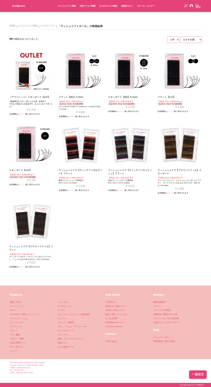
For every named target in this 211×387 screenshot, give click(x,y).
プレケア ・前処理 (66, 322)
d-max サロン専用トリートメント (25, 314)
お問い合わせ (111, 341)
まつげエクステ (47, 25)
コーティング (16, 326)
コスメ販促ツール (66, 346)
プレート (14, 330)
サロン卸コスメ (17, 346)
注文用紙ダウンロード (115, 322)
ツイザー (62, 310)
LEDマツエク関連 (87, 13)
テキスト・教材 (17, 338)
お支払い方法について (115, 310)
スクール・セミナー (145, 13)
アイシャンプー (17, 322)
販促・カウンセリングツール (70, 338)
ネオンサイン (64, 334)
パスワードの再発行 (162, 310)
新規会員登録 (159, 302)
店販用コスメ (126, 13)
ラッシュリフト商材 (66, 13)
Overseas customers (114, 326)
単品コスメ (63, 342)
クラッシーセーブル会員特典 (166, 318)
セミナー (14, 350)
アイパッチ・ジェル (19, 318)
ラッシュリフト (17, 306)
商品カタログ (16, 302)
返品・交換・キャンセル (116, 314)
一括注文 (198, 374)
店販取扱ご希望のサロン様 (165, 314)
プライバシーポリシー (163, 337)
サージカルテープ (66, 330)
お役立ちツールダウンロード (166, 322)
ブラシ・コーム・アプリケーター (72, 326)
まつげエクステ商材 (107, 13)
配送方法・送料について (116, 306)
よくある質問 (111, 318)
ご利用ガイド (111, 302)
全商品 (12, 25)
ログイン (22, 114)
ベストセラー (64, 302)
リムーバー (63, 318)
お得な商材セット (18, 342)
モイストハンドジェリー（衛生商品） (74, 314)
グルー (13, 310)
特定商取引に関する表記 (164, 341)
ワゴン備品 (15, 334)
